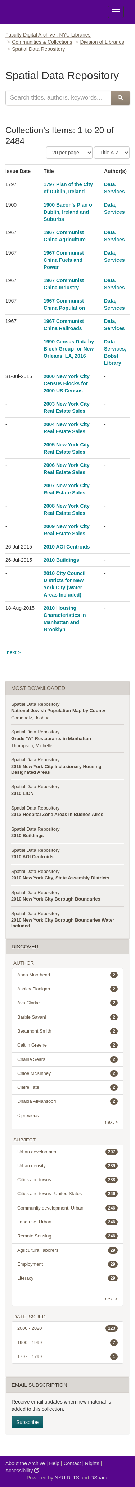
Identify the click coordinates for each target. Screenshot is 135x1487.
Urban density (67, 1166)
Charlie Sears (67, 1059)
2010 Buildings (61, 560)
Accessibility (22, 1470)
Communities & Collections (42, 42)
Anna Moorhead (67, 975)
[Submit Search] (120, 98)
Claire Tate (67, 1087)
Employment (67, 1264)
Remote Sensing (67, 1236)
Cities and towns (67, 1180)
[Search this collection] (58, 98)
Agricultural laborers (67, 1250)
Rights (92, 1463)
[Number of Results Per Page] (69, 152)
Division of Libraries (102, 42)
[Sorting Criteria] (112, 152)
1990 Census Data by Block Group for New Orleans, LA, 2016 (69, 349)
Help (54, 1463)
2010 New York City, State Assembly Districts (60, 877)
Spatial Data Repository (35, 704)
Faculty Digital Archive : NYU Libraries (48, 35)
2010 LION (22, 793)
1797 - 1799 (67, 1356)
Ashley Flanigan (67, 989)
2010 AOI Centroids (67, 547)
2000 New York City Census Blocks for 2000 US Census (67, 383)
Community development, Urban (67, 1208)
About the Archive (25, 1463)
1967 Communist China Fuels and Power (64, 260)
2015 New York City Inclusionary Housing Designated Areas (56, 769)
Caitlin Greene (67, 1045)
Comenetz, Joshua (30, 717)
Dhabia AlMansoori (67, 1101)
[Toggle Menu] (116, 12)
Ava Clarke (67, 1003)
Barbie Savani (67, 1017)
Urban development (67, 1152)
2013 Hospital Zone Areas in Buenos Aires (57, 814)
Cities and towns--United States (67, 1194)
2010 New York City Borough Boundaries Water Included (62, 922)
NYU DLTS (67, 1478)
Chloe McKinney (67, 1073)
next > (14, 652)
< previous (28, 1115)
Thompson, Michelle (32, 745)
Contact (72, 1463)
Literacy (67, 1278)
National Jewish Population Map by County (58, 710)
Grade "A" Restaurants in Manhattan (51, 738)
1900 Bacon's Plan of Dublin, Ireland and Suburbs (69, 212)
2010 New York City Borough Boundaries (55, 899)
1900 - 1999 (67, 1342)
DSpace (99, 1478)
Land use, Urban (67, 1222)
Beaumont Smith (67, 1031)
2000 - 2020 (67, 1328)
